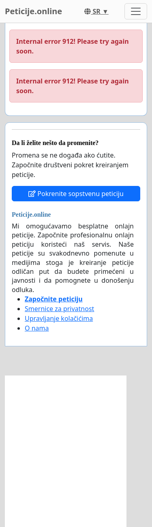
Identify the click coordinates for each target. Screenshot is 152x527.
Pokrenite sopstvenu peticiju (76, 193)
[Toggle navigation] (135, 11)
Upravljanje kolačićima (59, 318)
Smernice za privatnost (59, 308)
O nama (37, 328)
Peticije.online (33, 11)
